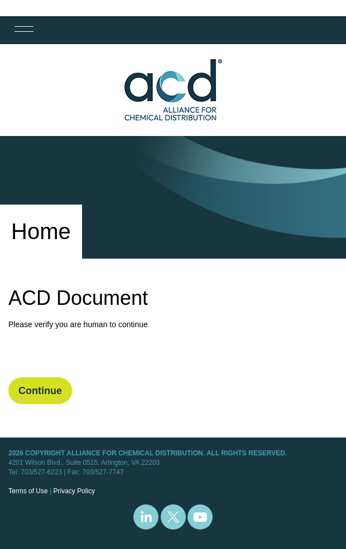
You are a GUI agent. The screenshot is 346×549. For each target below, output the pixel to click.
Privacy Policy (74, 491)
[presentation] (93, 355)
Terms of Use (28, 491)
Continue (40, 390)
